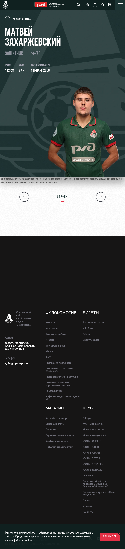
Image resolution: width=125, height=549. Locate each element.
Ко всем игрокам (18, 18)
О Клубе (87, 418)
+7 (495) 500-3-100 (16, 363)
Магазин (55, 408)
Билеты (91, 312)
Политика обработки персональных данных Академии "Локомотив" (95, 484)
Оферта (87, 334)
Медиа (49, 351)
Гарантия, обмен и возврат (60, 435)
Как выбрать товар (56, 418)
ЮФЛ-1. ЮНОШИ (92, 441)
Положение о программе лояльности (59, 369)
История (87, 506)
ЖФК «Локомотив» (93, 424)
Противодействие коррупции (62, 377)
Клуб (88, 408)
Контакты (88, 512)
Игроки (50, 340)
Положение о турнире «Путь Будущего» (98, 493)
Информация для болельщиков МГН (63, 397)
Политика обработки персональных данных (58, 383)
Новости (50, 322)
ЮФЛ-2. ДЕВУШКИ (93, 464)
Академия (88, 475)
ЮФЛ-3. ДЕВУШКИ (93, 470)
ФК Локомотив (61, 312)
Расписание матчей (93, 322)
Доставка (51, 429)
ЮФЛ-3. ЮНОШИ (92, 452)
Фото (48, 357)
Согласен (110, 536)
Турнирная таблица (56, 334)
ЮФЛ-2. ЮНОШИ (92, 447)
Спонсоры (88, 500)
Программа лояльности (58, 363)
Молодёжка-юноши (93, 429)
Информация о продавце (59, 447)
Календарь (51, 328)
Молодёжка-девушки (94, 435)
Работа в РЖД (54, 391)
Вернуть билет (91, 340)
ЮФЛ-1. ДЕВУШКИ (93, 458)
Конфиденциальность (57, 441)
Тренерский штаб (55, 345)
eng (109, 4)
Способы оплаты (55, 424)
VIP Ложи (88, 328)
